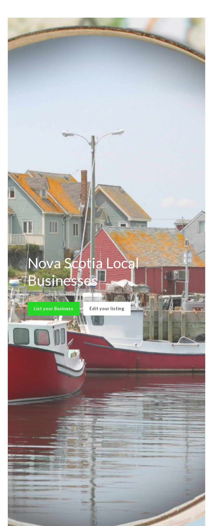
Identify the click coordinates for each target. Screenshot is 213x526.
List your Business (56, 304)
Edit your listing (107, 304)
